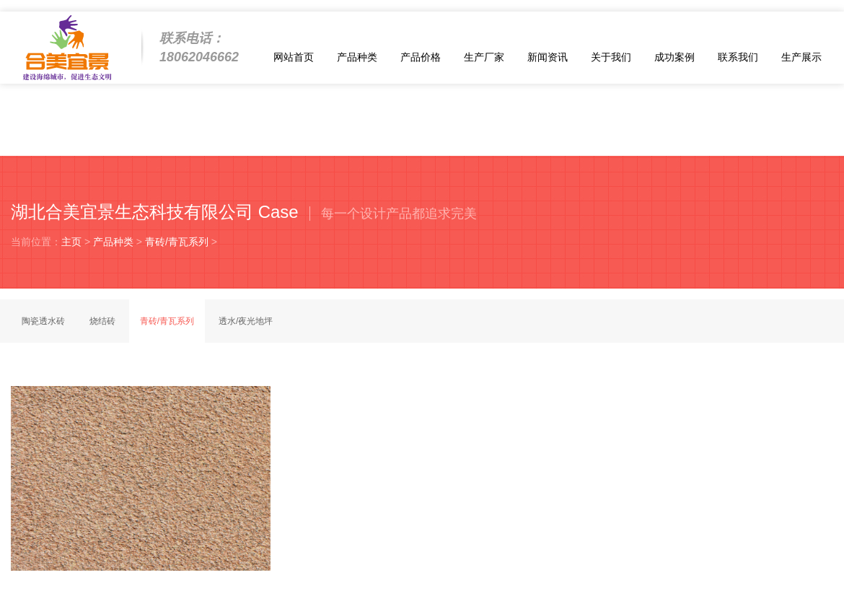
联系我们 (738, 57)
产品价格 (420, 57)
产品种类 (357, 57)
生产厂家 (484, 57)
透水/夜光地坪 (246, 321)
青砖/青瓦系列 (176, 241)
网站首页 (293, 57)
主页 (71, 241)
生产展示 (801, 57)
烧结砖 (102, 321)
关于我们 (611, 57)
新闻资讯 (547, 57)
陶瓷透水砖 (43, 321)
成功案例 (674, 57)
